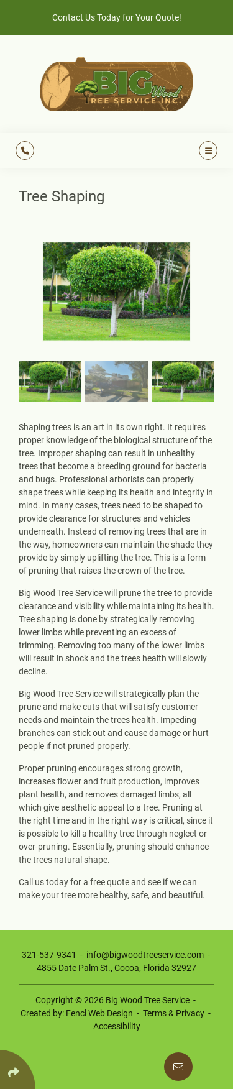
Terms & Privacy (173, 1013)
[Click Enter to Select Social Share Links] (17, 1069)
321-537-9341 (49, 955)
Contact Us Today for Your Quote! (116, 17)
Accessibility (116, 1026)
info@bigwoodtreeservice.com (145, 955)
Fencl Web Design (99, 1013)
